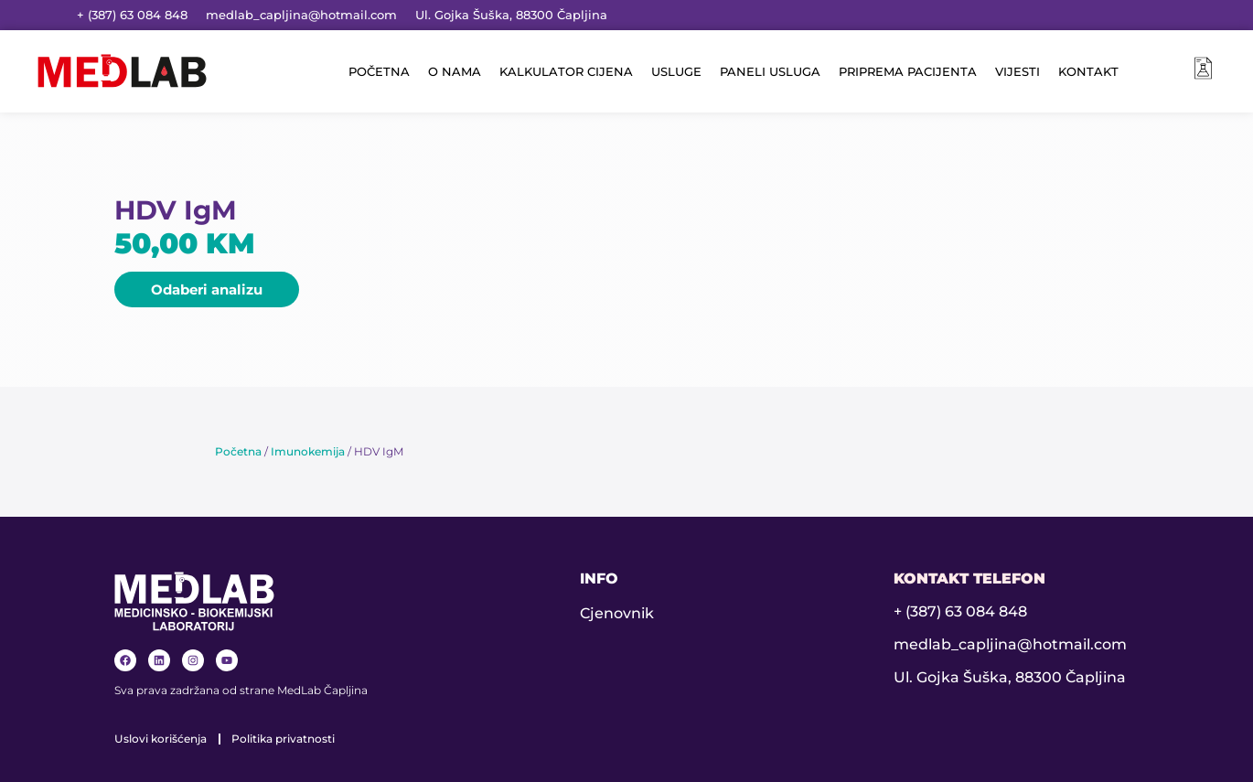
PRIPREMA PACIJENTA (908, 71)
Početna (238, 451)
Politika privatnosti (283, 738)
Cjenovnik (617, 613)
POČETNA (379, 71)
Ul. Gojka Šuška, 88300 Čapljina (511, 14)
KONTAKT (1088, 71)
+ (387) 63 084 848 (132, 14)
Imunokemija (308, 451)
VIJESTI (1017, 71)
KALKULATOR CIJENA (566, 71)
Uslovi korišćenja (160, 738)
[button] (206, 289)
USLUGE (676, 71)
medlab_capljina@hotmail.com (301, 14)
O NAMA (454, 71)
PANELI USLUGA (770, 71)
